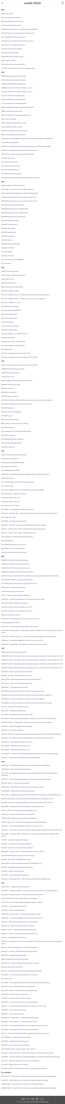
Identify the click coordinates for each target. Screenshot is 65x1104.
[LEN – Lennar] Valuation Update (14, 1014)
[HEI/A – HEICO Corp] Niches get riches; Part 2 (18, 683)
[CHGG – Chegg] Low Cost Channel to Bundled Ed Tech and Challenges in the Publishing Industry (33, 794)
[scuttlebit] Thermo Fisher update (13, 21)
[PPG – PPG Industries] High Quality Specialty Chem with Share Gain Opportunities (31, 1076)
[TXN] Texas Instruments (11, 396)
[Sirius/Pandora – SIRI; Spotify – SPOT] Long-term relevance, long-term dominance (28, 722)
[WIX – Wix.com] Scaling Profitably (15, 910)
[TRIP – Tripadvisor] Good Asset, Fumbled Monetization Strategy (23, 971)
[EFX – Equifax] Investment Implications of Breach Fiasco (21, 933)
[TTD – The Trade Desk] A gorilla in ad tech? (16, 706)
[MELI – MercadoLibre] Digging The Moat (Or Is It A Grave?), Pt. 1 (24, 918)
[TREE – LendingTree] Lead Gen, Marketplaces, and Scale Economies (24, 806)
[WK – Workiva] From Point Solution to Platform (19, 847)
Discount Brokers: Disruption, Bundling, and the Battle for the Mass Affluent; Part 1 (29, 802)
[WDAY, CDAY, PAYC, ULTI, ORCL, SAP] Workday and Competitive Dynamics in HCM (28, 738)
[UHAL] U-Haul (9, 279)
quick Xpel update (10, 228)
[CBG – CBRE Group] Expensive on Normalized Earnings (21, 990)
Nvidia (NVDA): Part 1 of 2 (12, 501)
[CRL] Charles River (9, 158)
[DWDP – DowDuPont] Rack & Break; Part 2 (17, 746)
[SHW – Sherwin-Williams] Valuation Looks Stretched (19, 986)
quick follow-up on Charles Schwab (15, 341)
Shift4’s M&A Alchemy (11, 162)
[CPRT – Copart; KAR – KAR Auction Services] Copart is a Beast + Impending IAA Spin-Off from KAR (33, 830)
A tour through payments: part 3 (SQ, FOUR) (17, 353)
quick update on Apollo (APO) (12, 310)
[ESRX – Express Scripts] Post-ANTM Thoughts (17, 998)
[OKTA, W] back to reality (12, 384)
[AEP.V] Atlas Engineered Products (15, 205)
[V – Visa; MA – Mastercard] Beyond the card (18, 675)
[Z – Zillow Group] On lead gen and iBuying (17, 595)
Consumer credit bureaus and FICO (15, 275)
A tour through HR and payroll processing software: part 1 (21, 150)
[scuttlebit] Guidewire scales (13, 111)
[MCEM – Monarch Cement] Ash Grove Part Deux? (19, 926)
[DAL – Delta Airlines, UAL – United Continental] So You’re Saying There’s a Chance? (29, 1053)
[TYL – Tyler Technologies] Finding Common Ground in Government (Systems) (28, 779)
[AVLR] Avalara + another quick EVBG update (18, 431)
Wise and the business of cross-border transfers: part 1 (21, 201)
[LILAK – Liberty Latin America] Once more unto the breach (22, 618)
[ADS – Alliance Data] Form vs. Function (16, 1064)
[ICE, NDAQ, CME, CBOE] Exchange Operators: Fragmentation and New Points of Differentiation (33, 734)
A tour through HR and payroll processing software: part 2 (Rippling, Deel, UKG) (28, 146)
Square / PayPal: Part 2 (12, 458)
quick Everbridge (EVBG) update (14, 462)
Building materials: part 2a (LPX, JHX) (15, 216)
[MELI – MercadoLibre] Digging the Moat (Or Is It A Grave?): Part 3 (24, 640)
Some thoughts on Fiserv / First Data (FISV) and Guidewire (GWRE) (24, 490)
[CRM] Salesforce (9, 408)
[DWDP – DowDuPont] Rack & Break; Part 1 (17, 749)
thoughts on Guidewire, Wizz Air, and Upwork (18, 380)
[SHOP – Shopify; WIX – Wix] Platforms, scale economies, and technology (26, 644)
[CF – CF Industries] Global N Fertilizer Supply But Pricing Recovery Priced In (27, 1033)
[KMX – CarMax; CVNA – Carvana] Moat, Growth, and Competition (24, 851)
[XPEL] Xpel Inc (8, 240)
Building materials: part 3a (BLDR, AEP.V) (16, 209)
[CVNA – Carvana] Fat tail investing (15, 587)
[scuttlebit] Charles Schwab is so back (15, 123)
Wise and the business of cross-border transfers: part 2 (20, 197)
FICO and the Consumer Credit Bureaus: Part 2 (18, 607)
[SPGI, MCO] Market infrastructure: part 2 (17, 568)
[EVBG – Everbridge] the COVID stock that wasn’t (19, 509)
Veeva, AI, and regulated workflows (15, 45)
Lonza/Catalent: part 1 (11, 318)
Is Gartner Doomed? (10, 119)
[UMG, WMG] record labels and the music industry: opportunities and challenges (28, 400)
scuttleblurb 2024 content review (15, 185)
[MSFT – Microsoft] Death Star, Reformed (17, 875)
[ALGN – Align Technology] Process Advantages (18, 726)
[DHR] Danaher (9, 322)
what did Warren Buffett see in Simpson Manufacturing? (21, 193)
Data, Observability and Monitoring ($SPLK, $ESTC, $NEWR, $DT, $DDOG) (27, 474)
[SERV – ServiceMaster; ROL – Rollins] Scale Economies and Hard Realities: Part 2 (27, 879)
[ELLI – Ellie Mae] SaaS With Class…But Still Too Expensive (21, 947)
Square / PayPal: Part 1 (11, 466)
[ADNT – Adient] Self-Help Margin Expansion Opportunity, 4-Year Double (26, 1025)
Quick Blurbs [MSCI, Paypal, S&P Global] (16, 959)
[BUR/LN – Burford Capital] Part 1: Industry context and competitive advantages (28, 703)
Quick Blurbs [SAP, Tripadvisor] (14, 967)
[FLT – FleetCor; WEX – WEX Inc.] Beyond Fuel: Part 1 (20, 533)
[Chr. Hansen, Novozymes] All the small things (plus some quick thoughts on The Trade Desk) (32, 576)
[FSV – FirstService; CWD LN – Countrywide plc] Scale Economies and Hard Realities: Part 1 (31, 890)
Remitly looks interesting (11, 52)
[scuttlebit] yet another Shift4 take (15, 99)
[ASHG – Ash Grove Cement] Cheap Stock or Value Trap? (21, 974)
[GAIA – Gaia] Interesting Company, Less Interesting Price (21, 1002)
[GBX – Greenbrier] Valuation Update (15, 955)
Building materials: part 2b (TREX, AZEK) (16, 212)
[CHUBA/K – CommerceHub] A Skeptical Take (17, 1037)
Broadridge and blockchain (12, 622)
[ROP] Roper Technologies (12, 244)
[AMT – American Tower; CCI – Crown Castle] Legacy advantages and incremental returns (31, 636)
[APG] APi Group (10, 337)
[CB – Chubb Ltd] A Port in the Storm (15, 937)
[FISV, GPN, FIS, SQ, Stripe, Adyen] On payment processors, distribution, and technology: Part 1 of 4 (33, 667)
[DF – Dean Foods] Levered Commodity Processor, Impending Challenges (27, 1080)
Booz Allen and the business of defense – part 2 (18, 88)
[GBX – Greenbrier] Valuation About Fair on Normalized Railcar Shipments (25, 1068)
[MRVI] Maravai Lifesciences (13, 173)
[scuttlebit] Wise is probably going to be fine (18, 115)
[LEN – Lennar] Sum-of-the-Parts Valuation (17, 1045)
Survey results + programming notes (15, 80)
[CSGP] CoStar (9, 376)
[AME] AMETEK (9, 248)
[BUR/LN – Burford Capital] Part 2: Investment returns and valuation (25, 699)
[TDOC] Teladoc (9, 478)
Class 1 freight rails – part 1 (12, 302)
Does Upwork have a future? (13, 17)
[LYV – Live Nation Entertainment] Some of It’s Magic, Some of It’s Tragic (25, 1006)
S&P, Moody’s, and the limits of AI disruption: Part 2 (19, 33)
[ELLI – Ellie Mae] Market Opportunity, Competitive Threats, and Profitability (27, 765)
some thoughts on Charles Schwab (15, 345)
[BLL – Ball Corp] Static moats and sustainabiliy (19, 671)
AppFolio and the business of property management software (21, 177)
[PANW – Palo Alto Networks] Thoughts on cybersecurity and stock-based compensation (30, 718)
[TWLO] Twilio (9, 486)
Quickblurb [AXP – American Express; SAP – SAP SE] (20, 1049)
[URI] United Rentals (11, 392)
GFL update (7, 263)
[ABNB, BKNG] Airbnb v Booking (13, 439)
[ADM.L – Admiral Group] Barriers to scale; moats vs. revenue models (25, 599)
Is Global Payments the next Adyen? (15, 134)
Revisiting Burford (9, 236)
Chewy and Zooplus (10, 517)
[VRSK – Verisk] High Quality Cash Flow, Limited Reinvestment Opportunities (27, 982)
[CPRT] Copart (8, 415)
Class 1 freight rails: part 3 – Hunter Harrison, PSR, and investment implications (27, 294)
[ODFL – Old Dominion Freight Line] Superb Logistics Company (23, 902)
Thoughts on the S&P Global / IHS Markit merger (19, 536)
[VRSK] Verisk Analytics (12, 372)
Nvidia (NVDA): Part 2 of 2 (12, 497)
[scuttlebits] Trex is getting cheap (15, 95)
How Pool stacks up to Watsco (13, 48)
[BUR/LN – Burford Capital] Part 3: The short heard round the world (24, 691)
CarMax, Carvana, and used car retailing (16, 423)
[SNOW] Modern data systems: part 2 (15, 544)
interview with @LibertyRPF (13, 443)
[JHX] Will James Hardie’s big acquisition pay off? (19, 107)
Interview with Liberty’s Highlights (14, 259)
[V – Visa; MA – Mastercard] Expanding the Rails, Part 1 (21, 929)
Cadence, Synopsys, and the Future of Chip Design (19, 154)
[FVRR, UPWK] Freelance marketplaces (16, 560)
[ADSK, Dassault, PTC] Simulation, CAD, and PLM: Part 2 (20, 583)
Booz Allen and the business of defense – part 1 (18, 91)
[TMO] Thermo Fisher (11, 330)
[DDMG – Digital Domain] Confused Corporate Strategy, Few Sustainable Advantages (31, 1088)
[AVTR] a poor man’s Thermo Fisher (15, 76)
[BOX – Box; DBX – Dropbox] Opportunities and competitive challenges (25, 525)
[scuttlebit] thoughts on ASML (13, 127)
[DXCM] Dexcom (9, 427)
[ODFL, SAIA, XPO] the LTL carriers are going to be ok (19, 68)
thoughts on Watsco (10, 60)
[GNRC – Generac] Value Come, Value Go (17, 994)
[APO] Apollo (9, 349)
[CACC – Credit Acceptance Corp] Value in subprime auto (21, 626)
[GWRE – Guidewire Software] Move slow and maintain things (23, 679)
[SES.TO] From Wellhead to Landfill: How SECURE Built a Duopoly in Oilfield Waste (29, 138)
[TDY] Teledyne (8, 251)
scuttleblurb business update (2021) (15, 455)
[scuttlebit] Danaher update (13, 25)
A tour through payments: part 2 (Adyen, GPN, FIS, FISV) (21, 357)
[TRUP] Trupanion (10, 435)
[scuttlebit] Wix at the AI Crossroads (14, 37)
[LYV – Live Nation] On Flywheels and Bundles (18, 844)
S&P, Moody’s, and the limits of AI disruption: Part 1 (19, 41)
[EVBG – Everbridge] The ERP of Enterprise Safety (18, 714)
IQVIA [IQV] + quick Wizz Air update (15, 493)
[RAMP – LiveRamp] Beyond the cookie (16, 687)
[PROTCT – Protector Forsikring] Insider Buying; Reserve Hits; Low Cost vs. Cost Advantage (31, 753)
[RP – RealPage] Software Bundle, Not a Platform (19, 867)
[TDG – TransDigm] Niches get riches (15, 710)
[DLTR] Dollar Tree (10, 283)
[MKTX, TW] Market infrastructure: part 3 (17, 564)
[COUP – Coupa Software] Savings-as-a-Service (18, 742)
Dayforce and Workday (11, 142)
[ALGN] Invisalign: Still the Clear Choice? (15, 130)
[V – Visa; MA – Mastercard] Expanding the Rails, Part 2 (21, 810)
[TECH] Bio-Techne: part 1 (12, 169)
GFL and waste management (13, 412)
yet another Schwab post (12, 326)
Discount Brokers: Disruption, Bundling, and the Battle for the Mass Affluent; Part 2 (29, 798)
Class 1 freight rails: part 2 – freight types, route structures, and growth (24, 298)
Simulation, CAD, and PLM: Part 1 (14, 591)
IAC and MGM (9, 388)
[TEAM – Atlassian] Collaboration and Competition (19, 814)
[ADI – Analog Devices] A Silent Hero (16, 906)
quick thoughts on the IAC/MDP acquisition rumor (19, 482)
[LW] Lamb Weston (10, 232)
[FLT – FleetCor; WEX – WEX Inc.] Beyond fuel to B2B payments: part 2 (25, 529)
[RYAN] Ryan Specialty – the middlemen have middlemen (21, 29)
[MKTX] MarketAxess (11, 224)
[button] (2, 3)
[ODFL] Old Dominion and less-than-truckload (18, 404)
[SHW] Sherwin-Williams (12, 470)
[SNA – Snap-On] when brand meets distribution (19, 189)
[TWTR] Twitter (9, 540)
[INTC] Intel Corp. (10, 447)
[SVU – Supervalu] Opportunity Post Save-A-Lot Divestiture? (22, 1060)
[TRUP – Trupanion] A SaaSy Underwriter (17, 886)
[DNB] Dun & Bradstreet (12, 306)
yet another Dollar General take (14, 287)
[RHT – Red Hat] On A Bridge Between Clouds (17, 859)
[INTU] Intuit (8, 978)
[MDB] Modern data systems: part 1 (14, 548)
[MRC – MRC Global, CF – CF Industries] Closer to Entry (21, 1021)
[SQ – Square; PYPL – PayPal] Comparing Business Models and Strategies (25, 822)
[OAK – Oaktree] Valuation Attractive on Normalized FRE (21, 1029)
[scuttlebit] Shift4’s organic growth (15, 84)
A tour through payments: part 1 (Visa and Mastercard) (21, 365)
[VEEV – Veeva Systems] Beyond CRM (16, 521)
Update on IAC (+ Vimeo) (12, 505)
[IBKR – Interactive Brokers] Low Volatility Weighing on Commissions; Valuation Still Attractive (32, 1056)
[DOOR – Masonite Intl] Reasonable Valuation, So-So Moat (22, 963)
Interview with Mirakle (11, 419)
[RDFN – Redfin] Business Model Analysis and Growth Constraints (24, 787)
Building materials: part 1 (12, 220)
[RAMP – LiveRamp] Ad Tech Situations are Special (20, 791)
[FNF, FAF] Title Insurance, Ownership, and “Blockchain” (21, 818)
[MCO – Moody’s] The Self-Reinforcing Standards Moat (21, 951)
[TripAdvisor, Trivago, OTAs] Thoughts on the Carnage (21, 898)
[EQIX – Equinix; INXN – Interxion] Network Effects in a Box (22, 914)
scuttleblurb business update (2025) (14, 64)
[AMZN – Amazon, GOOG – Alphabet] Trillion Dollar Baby (22, 1017)
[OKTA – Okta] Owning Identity (14, 730)
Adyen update (9, 13)
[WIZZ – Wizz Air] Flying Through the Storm (18, 769)
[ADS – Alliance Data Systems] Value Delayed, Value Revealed (22, 757)
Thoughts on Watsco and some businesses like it (18, 579)
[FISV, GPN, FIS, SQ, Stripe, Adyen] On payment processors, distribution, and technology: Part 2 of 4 (34, 664)
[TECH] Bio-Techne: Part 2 (12, 166)
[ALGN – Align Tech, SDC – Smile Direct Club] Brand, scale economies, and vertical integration (31, 513)
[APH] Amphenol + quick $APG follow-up (16, 333)
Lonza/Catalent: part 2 (11, 314)
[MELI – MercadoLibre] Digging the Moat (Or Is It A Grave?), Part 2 (24, 826)
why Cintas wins (9, 255)
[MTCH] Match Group (11, 271)
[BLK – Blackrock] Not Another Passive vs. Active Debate (21, 922)
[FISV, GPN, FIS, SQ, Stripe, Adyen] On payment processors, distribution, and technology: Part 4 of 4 (34, 656)
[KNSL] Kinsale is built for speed (14, 56)
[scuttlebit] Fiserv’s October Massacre (16, 103)
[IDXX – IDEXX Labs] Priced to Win (14, 871)
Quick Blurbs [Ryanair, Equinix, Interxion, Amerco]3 (19, 855)
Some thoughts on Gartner (12, 615)
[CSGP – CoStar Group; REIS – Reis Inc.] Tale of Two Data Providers (24, 894)
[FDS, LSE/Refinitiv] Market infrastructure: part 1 (19, 572)
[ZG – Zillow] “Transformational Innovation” (17, 783)
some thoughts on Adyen (12, 291)
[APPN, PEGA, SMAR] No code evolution (16, 603)
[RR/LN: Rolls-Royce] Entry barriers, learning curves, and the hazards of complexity (28, 695)
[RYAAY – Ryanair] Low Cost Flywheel (15, 1010)
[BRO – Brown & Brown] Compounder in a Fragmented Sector (25, 1084)
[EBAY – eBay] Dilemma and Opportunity (17, 1041)
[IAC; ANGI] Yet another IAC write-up (16, 552)
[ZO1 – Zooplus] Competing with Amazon (16, 840)
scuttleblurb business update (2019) (15, 652)
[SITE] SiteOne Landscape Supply (15, 369)
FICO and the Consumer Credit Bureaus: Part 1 (18, 611)
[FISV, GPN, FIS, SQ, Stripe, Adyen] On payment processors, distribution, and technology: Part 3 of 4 (34, 660)
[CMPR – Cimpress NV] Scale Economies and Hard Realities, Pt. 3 (23, 863)
